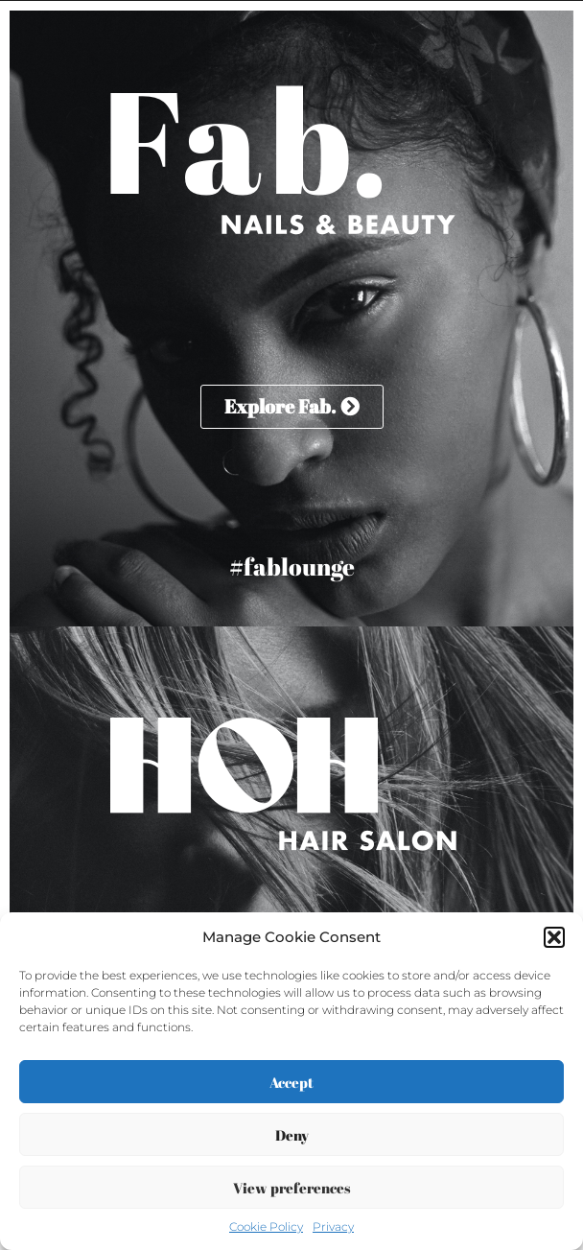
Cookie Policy (266, 1226)
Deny (292, 1134)
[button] (554, 937)
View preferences (292, 1187)
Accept (291, 1082)
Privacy (333, 1226)
